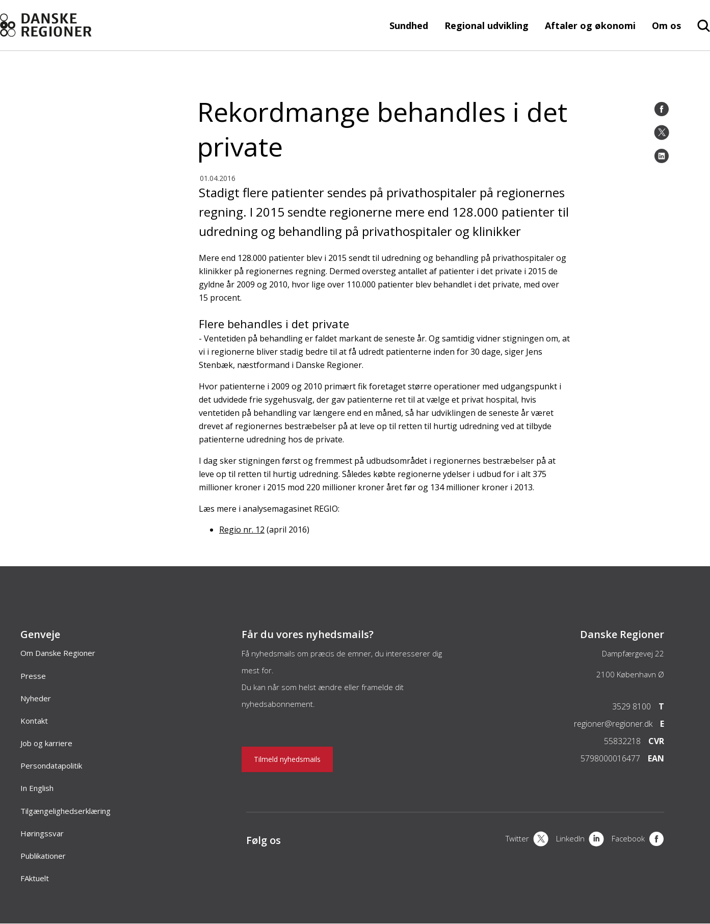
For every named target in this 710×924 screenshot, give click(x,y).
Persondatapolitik (51, 765)
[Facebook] (661, 109)
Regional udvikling (486, 25)
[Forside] (71, 25)
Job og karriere (46, 743)
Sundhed (408, 25)
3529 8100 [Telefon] (631, 706)
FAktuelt (34, 878)
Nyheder (35, 698)
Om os (666, 25)
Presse (33, 676)
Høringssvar (42, 833)
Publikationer (43, 856)
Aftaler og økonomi (590, 25)
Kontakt (34, 721)
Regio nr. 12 (242, 529)
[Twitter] (661, 132)
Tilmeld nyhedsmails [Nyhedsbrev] (287, 759)
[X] (527, 840)
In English (37, 788)
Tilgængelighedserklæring (65, 811)
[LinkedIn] (661, 156)
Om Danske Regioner (57, 653)
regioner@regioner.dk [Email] (613, 723)
